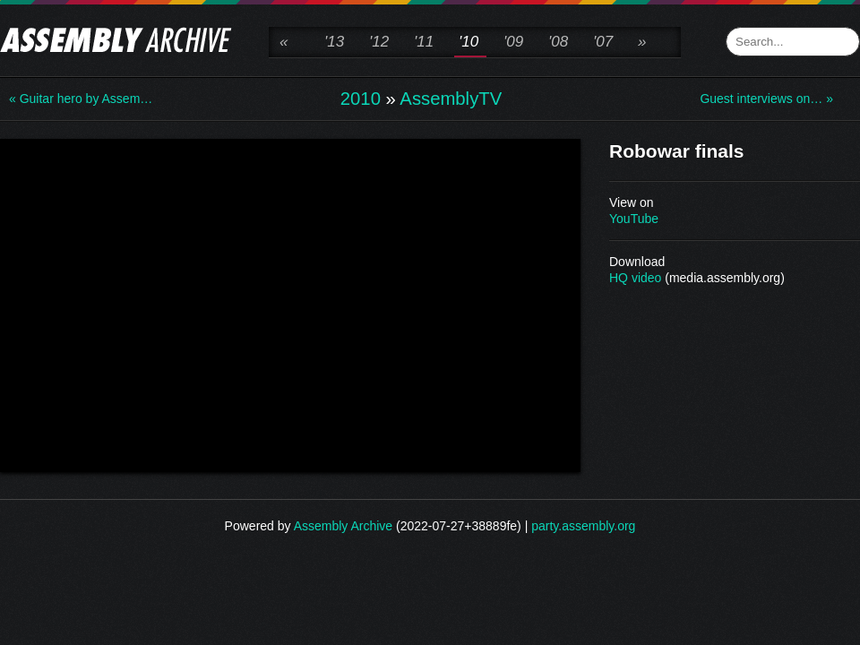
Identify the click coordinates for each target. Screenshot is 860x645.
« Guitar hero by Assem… (80, 98)
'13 (334, 41)
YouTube (633, 218)
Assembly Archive (343, 526)
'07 (603, 41)
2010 (360, 98)
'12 (379, 41)
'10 (468, 41)
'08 (558, 41)
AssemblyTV (451, 98)
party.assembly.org (583, 526)
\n (290, 303)
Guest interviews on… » (766, 98)
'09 (513, 41)
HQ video (635, 278)
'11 (424, 41)
